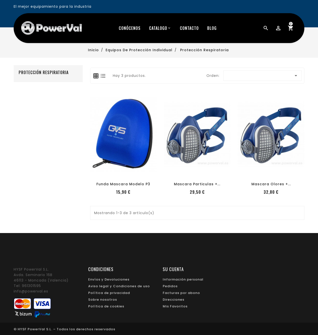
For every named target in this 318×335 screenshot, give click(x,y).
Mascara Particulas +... (197, 184)
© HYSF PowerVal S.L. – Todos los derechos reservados (64, 329)
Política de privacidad (109, 292)
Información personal (183, 279)
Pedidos (170, 286)
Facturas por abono (181, 292)
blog (212, 28)
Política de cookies (106, 306)
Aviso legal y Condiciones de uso (119, 286)
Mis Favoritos (175, 306)
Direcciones (173, 299)
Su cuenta (173, 269)
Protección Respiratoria (44, 72)
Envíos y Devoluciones (108, 279)
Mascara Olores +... (271, 184)
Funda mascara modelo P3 (123, 184)
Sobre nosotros (102, 299)
